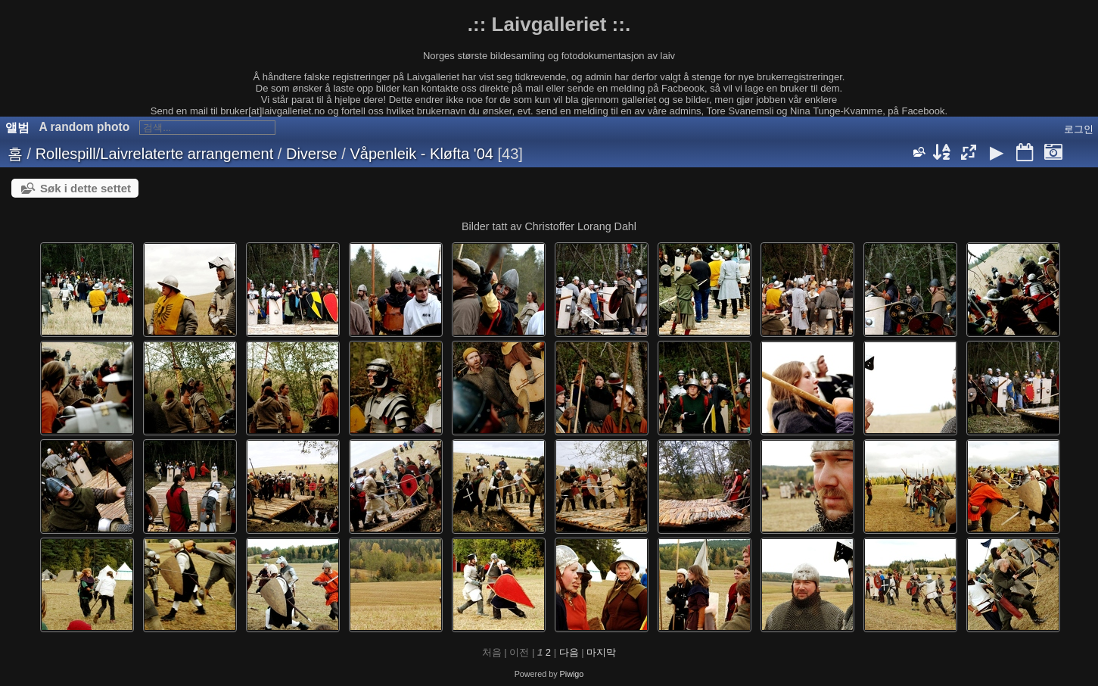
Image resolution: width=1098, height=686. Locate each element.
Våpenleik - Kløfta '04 (421, 153)
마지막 (601, 652)
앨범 (17, 127)
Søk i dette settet (85, 188)
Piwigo (572, 673)
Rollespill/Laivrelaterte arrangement (155, 153)
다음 (569, 652)
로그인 (1078, 129)
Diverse (311, 153)
